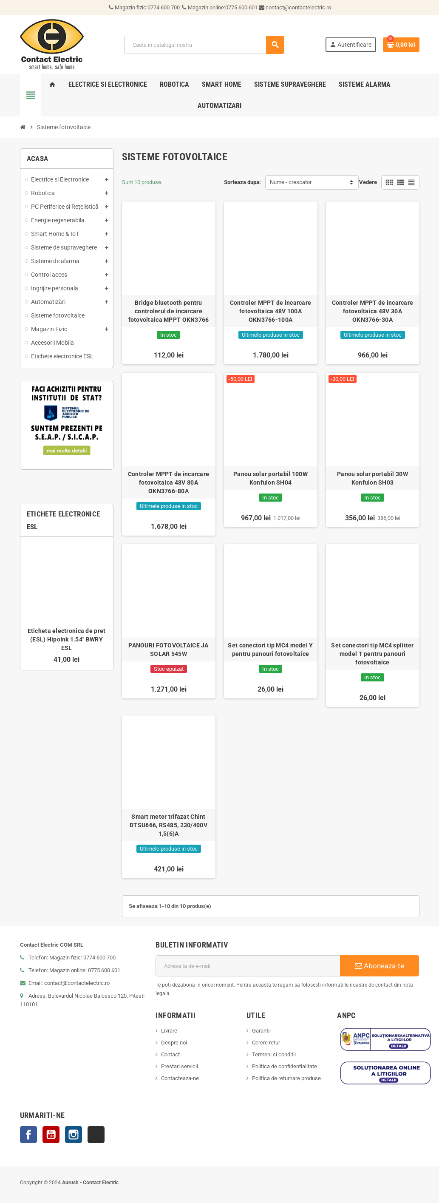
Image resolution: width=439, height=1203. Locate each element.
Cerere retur (266, 1042)
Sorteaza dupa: (242, 182)
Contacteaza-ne (180, 1078)
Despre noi (174, 1042)
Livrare (169, 1030)
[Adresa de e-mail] (248, 965)
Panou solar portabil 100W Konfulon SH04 (270, 478)
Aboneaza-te (379, 966)
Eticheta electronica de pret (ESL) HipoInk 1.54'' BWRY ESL (67, 639)
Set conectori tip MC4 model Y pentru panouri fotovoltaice (270, 649)
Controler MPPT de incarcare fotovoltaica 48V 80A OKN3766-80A (169, 482)
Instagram (73, 1134)
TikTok (96, 1134)
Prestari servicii (179, 1066)
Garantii (261, 1030)
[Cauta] (204, 45)
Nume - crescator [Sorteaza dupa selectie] (291, 182)
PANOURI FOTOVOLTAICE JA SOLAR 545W (168, 649)
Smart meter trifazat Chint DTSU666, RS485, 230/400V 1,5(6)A (168, 825)
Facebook (28, 1134)
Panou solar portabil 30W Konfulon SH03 (372, 478)
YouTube (50, 1134)
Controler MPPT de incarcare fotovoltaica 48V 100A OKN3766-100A (271, 311)
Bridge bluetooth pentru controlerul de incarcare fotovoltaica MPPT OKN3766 (168, 311)
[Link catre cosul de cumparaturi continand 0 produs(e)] (401, 44)
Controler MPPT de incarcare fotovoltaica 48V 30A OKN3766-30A (373, 311)
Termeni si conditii (274, 1054)
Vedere (368, 182)
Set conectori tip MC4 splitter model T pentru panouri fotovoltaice (372, 654)
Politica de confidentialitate (284, 1066)
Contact (170, 1054)
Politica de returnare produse (286, 1078)
